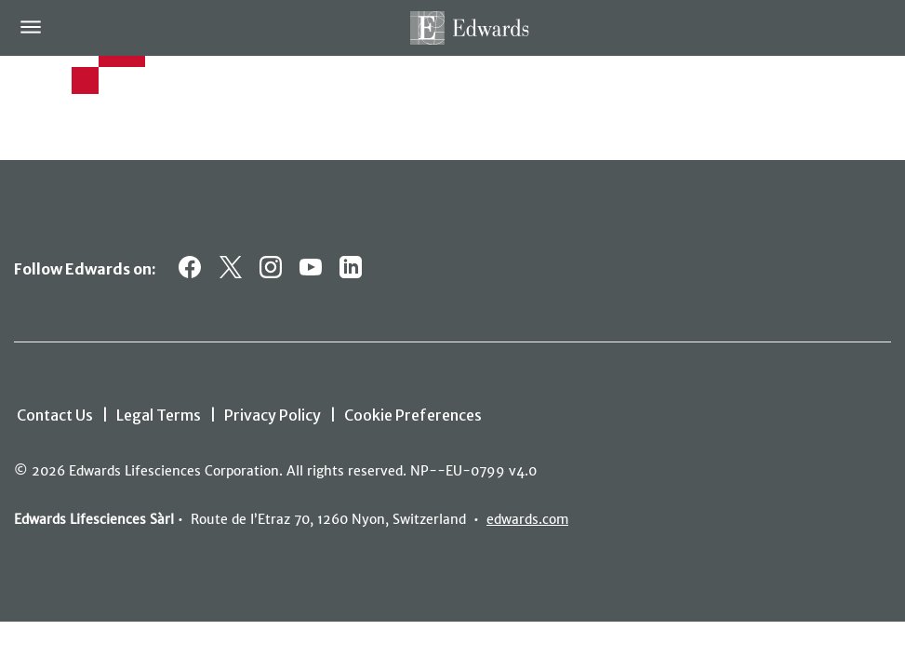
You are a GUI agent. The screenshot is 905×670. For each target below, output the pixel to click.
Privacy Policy (272, 415)
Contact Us (55, 415)
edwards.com (527, 519)
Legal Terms (158, 415)
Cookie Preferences (413, 415)
